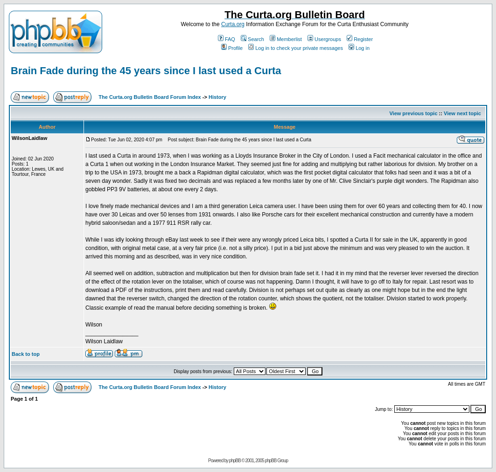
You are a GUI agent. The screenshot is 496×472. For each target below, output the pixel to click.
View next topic (462, 113)
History (217, 97)
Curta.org (233, 24)
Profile (232, 48)
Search (252, 39)
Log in (359, 48)
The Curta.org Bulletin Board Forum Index (149, 97)
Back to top (26, 354)
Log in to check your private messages (295, 48)
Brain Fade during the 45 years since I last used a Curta (146, 70)
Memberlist (286, 39)
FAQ (226, 39)
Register (360, 39)
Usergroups (324, 39)
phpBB (235, 460)
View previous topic (413, 113)
